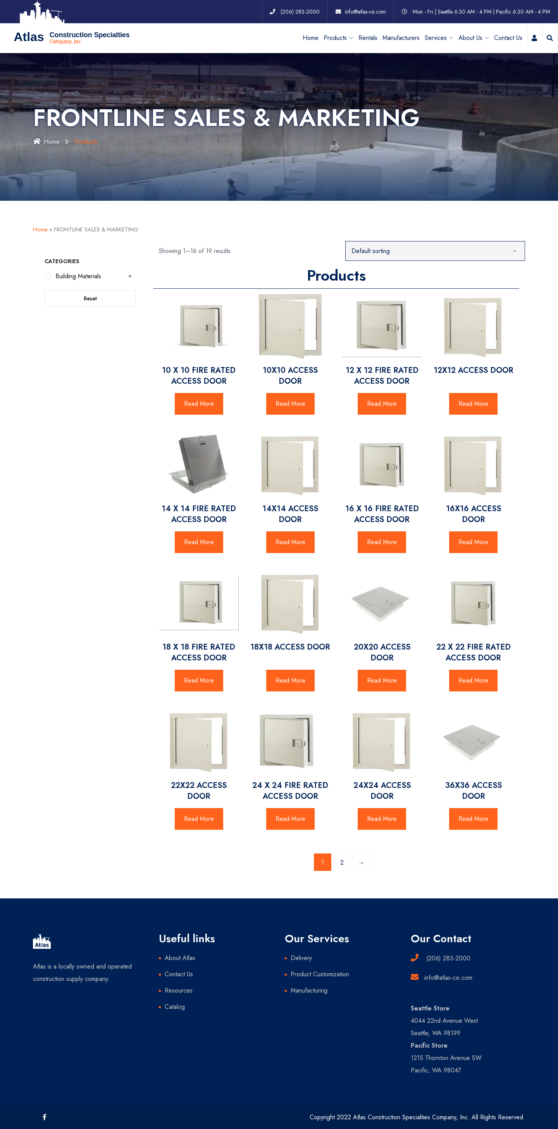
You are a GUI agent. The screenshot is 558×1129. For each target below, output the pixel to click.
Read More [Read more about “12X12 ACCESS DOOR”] (473, 403)
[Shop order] (435, 251)
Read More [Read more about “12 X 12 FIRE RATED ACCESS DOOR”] (382, 403)
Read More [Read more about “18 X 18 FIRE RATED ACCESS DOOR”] (199, 680)
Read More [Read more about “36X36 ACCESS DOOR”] (473, 818)
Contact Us (508, 37)
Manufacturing (309, 990)
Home (311, 37)
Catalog (175, 1006)
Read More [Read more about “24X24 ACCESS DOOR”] (382, 818)
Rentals (367, 37)
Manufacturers (401, 37)
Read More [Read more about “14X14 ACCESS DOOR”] (290, 542)
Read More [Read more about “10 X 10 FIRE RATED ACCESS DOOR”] (199, 403)
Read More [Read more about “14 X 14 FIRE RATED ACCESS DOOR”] (199, 542)
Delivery (301, 957)
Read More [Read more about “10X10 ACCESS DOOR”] (290, 403)
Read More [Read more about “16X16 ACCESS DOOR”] (473, 542)
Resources (179, 990)
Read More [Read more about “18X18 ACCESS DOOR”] (290, 680)
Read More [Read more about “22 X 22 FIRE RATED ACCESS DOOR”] (473, 680)
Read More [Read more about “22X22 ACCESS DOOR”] (199, 818)
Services (436, 37)
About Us (470, 37)
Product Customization (320, 974)
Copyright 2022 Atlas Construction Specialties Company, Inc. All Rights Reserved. (417, 1117)
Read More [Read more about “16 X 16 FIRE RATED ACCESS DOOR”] (382, 542)
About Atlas (180, 957)
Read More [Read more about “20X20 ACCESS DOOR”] (382, 680)
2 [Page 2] (342, 862)
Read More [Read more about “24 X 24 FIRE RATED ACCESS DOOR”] (290, 818)
